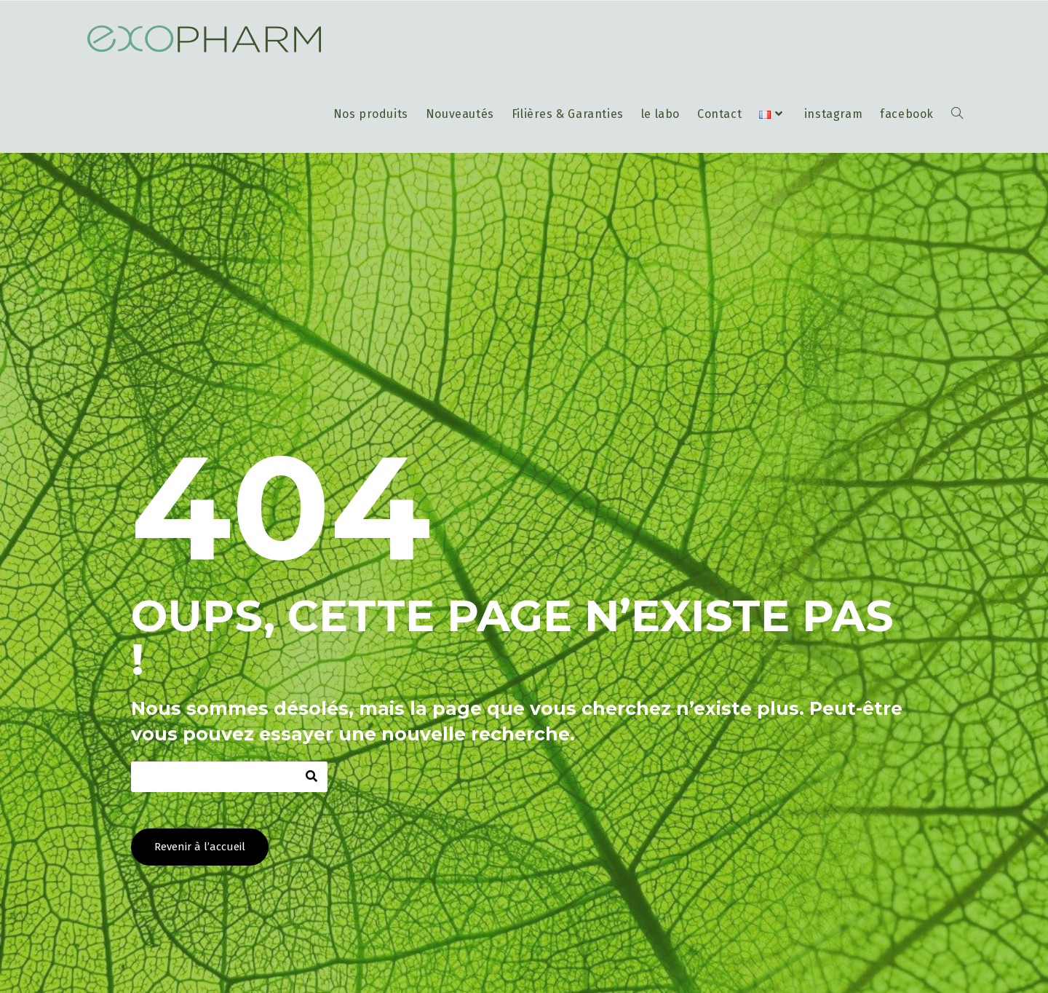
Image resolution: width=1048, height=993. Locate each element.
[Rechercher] (312, 776)
